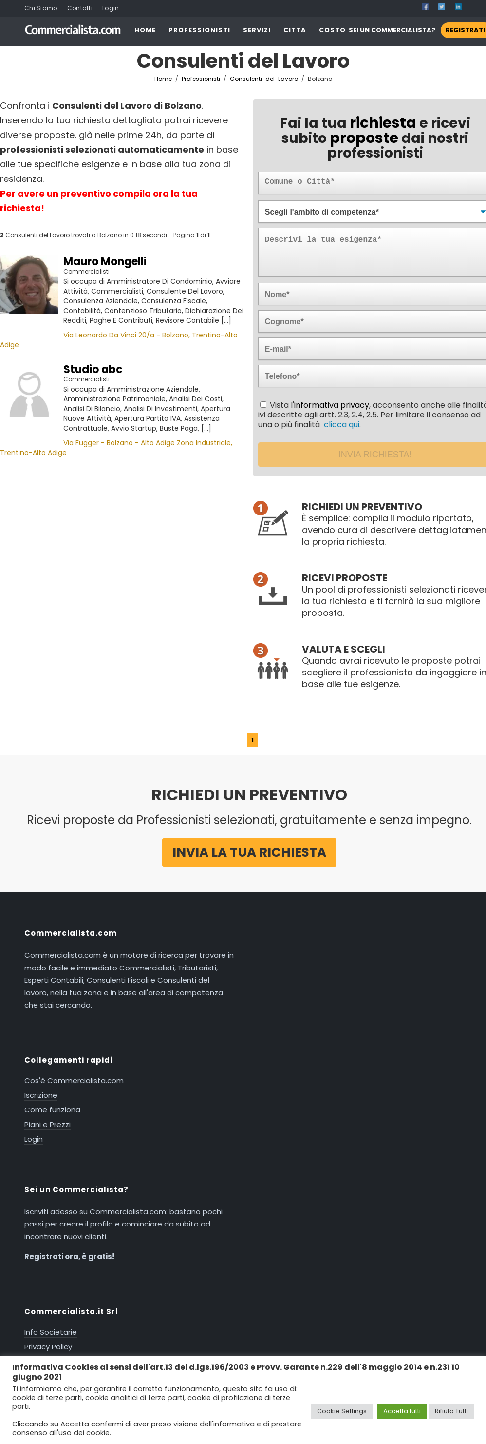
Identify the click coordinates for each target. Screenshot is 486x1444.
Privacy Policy (48, 1347)
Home (163, 79)
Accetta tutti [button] (402, 1411)
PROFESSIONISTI (199, 30)
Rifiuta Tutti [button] (451, 1411)
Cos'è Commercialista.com (74, 1080)
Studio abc (93, 369)
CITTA (294, 30)
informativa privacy (331, 405)
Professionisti (201, 79)
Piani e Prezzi (47, 1124)
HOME (145, 30)
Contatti (80, 8)
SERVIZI (257, 30)
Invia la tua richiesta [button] (249, 852)
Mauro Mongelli (105, 261)
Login (110, 8)
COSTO (332, 30)
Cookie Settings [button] (342, 1411)
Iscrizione (40, 1095)
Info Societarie (50, 1332)
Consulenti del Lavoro (265, 79)
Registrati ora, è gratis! (69, 1256)
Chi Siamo (40, 8)
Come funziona (52, 1110)
